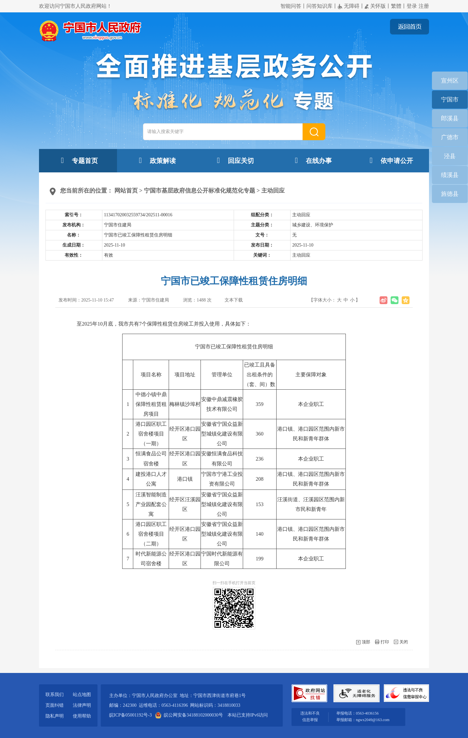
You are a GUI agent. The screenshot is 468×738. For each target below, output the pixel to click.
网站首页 (126, 190)
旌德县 (450, 194)
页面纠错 (55, 705)
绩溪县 (450, 175)
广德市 (450, 137)
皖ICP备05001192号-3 (130, 715)
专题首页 (78, 160)
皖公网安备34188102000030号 (189, 715)
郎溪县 (450, 118)
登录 (412, 6)
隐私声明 (55, 716)
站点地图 (82, 694)
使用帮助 (82, 716)
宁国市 (450, 99)
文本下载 (234, 300)
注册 (424, 6)
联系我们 (55, 694)
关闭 (403, 641)
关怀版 (375, 6)
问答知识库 (319, 6)
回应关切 (234, 160)
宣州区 (450, 80)
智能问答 (290, 6)
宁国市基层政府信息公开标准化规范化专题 (199, 190)
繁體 (396, 6)
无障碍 (348, 6)
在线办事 (312, 160)
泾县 (450, 156)
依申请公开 (390, 160)
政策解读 (156, 160)
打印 (385, 641)
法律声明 (82, 705)
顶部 (366, 641)
